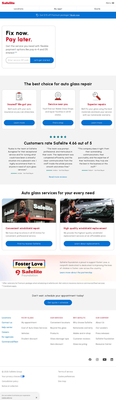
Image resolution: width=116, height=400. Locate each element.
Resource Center (104, 344)
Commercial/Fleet (10, 342)
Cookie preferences (66, 376)
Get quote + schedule (58, 302)
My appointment (29, 322)
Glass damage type (59, 339)
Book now (75, 15)
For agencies (8, 337)
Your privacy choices (13, 376)
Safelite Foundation (105, 339)
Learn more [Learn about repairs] (96, 123)
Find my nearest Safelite (29, 244)
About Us (100, 322)
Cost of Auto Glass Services (34, 328)
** (16, 52)
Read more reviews (58, 177)
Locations (18, 9)
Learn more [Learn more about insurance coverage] (19, 123)
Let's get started (42, 60)
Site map (62, 381)
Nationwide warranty (83, 328)
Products (54, 333)
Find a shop (58, 123)
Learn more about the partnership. (76, 272)
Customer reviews (81, 339)
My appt (58, 9)
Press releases (102, 333)
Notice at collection (10, 386)
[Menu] (113, 3)
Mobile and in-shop (82, 333)
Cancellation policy (10, 381)
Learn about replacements (87, 244)
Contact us (7, 322)
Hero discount (56, 344)
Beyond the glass (58, 328)
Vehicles (25, 333)
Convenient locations (60, 322)
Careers (5, 332)
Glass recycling (80, 344)
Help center (7, 327)
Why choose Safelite (82, 322)
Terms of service (65, 371)
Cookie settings (7, 398)
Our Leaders (101, 328)
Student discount (29, 339)
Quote (97, 9)
